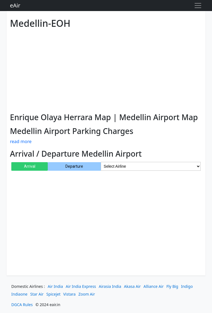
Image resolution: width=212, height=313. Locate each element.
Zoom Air (86, 294)
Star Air (37, 294)
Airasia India (110, 286)
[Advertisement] (106, 69)
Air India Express (81, 286)
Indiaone (19, 294)
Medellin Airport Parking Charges (71, 131)
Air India (55, 286)
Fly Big (172, 286)
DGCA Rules (22, 304)
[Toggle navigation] (198, 5)
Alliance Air (154, 286)
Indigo (187, 286)
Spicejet (53, 294)
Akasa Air (132, 286)
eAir (15, 5)
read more (20, 141)
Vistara (69, 294)
